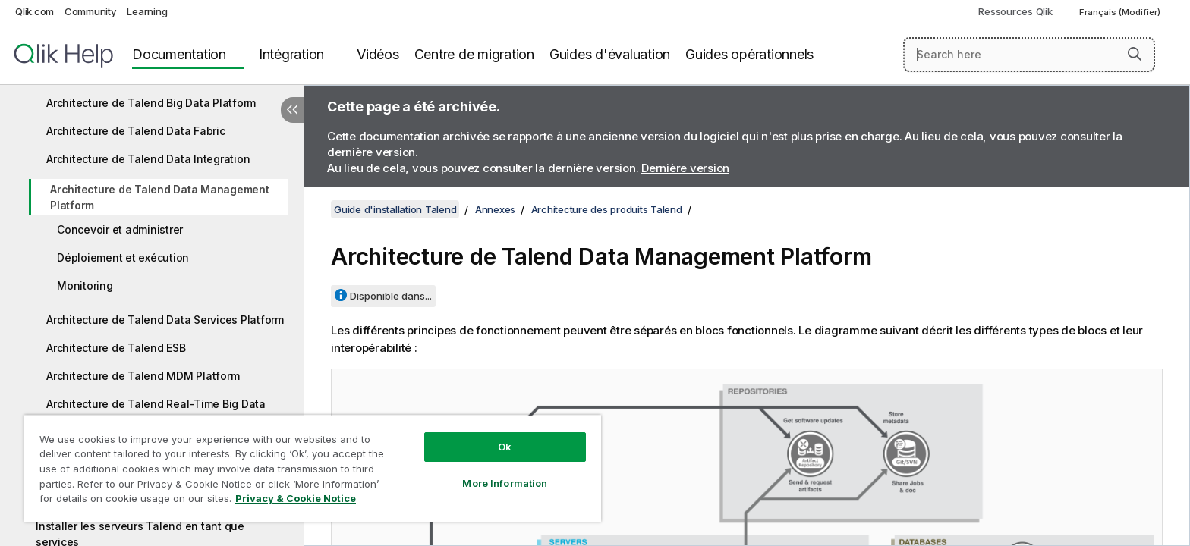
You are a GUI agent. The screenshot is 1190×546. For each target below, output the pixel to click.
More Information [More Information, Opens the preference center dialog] (504, 483)
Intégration (291, 54)
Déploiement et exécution (123, 257)
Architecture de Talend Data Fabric (135, 130)
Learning (147, 11)
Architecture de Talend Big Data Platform (151, 102)
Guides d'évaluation (609, 54)
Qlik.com (34, 11)
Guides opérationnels (749, 54)
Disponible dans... (391, 296)
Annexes (495, 209)
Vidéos (378, 54)
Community (91, 11)
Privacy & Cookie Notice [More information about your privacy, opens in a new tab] (295, 498)
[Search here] (1029, 55)
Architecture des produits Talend (606, 209)
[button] (1134, 53)
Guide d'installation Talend (395, 209)
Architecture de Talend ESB (116, 347)
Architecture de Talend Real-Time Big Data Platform (156, 411)
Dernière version (685, 168)
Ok (505, 447)
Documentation (179, 54)
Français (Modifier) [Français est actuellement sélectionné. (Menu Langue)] (1121, 12)
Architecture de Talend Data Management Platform (159, 197)
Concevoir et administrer (120, 229)
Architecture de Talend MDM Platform (142, 375)
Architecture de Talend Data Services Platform (165, 319)
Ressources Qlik (1015, 11)
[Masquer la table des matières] (292, 110)
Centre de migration (474, 54)
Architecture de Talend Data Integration (148, 158)
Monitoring (85, 285)
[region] (312, 468)
